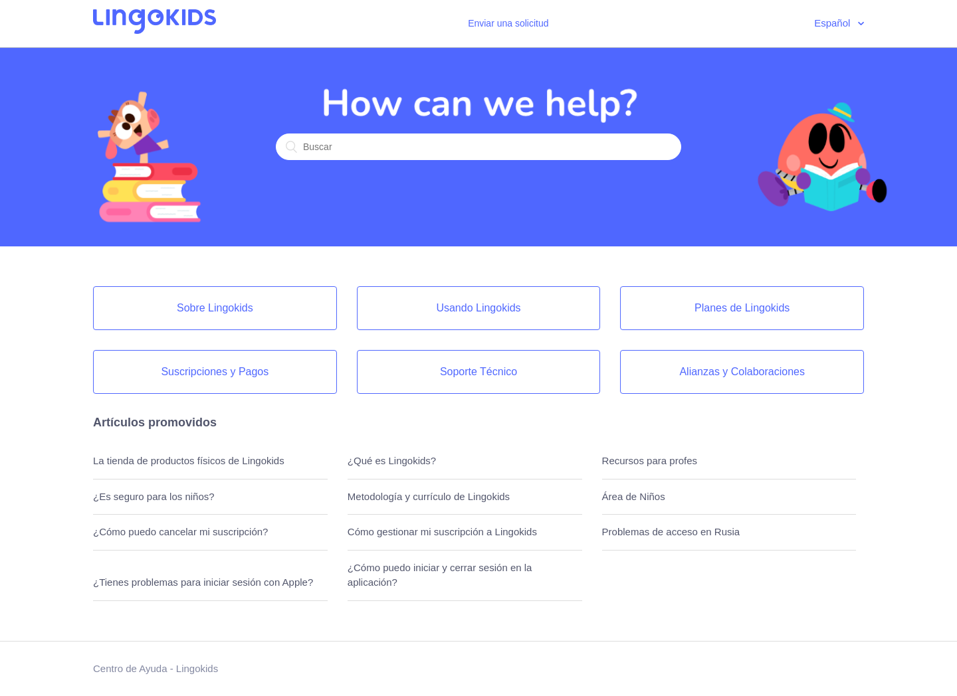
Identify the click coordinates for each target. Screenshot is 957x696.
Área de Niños (633, 496)
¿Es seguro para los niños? (154, 496)
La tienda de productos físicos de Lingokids (188, 460)
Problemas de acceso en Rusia (671, 531)
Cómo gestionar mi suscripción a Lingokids (442, 531)
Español (833, 23)
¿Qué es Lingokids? (392, 460)
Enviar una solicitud (508, 23)
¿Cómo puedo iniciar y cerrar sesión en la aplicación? (440, 575)
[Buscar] (478, 146)
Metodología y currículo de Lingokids (429, 496)
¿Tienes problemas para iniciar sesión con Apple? (203, 582)
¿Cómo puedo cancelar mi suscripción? (180, 531)
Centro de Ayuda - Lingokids (155, 668)
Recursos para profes (649, 460)
